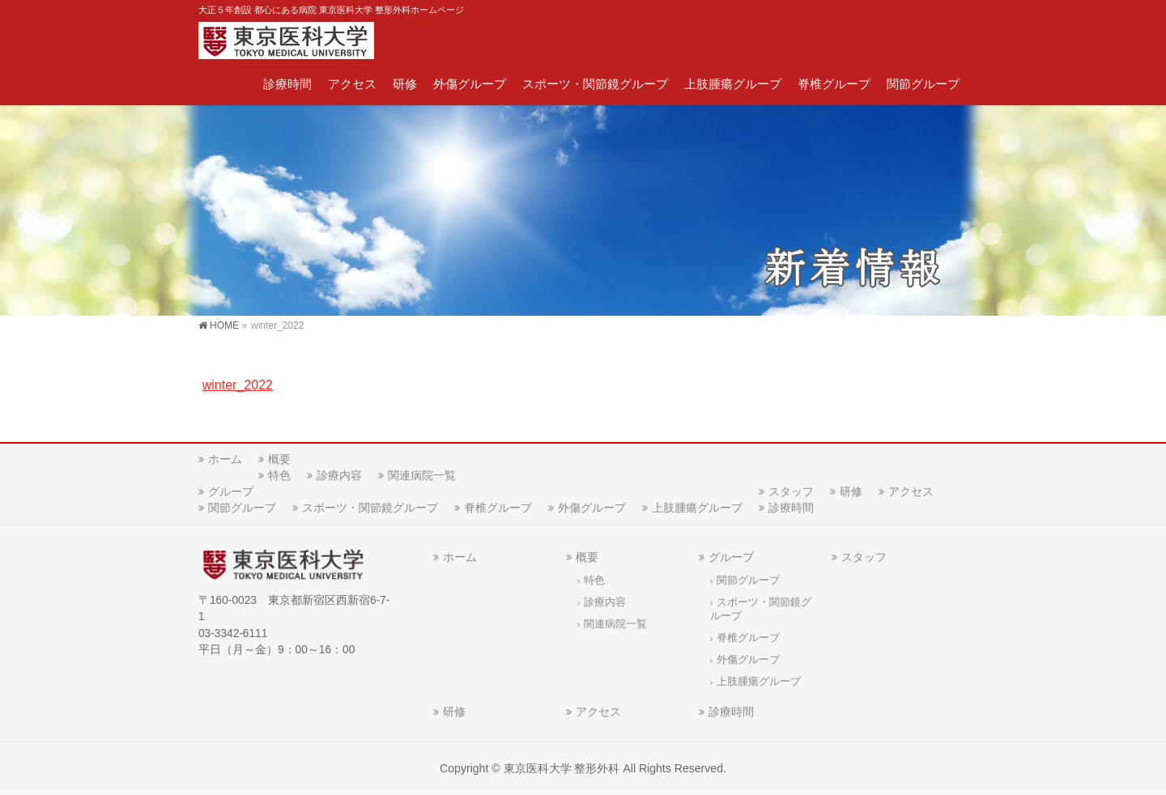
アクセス (911, 491)
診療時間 (791, 507)
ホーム (225, 459)
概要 (279, 459)
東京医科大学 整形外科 (562, 768)
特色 (279, 475)
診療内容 (339, 475)
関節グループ (242, 507)
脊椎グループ (498, 507)
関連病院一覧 (422, 475)
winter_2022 (237, 385)
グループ (230, 491)
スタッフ (791, 491)
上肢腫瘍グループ (697, 507)
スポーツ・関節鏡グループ (370, 507)
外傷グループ (592, 507)
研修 (851, 491)
